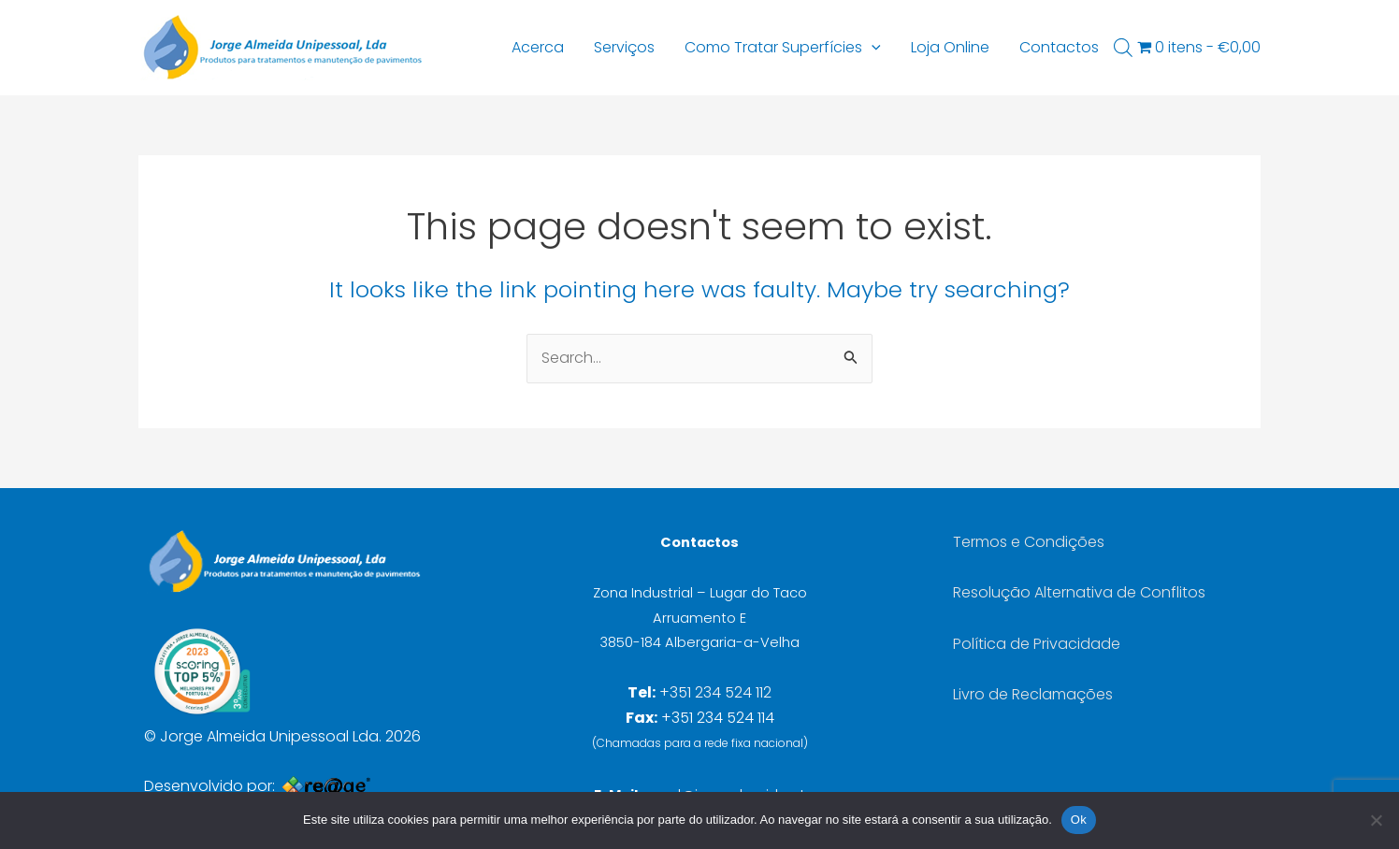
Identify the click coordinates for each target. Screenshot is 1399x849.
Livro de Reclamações (1033, 694)
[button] (871, 47)
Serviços (624, 47)
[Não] (1375, 820)
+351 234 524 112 (715, 692)
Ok (1079, 820)
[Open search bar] (1123, 47)
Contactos (1059, 47)
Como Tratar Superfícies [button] (783, 47)
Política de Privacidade (1036, 644)
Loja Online (950, 47)
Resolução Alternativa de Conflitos (1079, 592)
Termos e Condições (1028, 542)
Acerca (538, 47)
